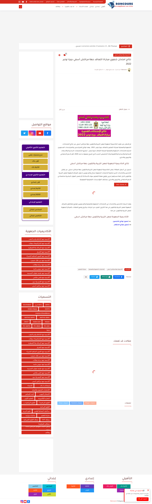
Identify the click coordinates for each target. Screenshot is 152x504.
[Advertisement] (76, 27)
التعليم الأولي (29, 398)
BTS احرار (38, 305)
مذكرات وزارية (30, 415)
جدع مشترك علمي (35, 155)
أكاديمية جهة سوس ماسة (41, 269)
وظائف (57, 7)
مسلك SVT (46, 420)
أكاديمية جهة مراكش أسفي (122, 55)
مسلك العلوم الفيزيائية (31, 420)
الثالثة (87, 486)
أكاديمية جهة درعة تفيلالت (41, 264)
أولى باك (35, 161)
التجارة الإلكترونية (44, 398)
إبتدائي (91, 7)
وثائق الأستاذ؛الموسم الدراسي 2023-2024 (37, 428)
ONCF (26, 322)
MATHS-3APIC (30, 317)
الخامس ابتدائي (35, 216)
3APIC (47, 305)
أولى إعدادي (35, 182)
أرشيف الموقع (50, 1)
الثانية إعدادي (35, 188)
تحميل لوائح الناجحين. (121, 221)
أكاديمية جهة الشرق (43, 252)
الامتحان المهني (44, 394)
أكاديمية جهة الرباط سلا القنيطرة (39, 247)
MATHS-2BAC (45, 317)
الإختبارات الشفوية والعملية (96, 269)
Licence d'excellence (42, 313)
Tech (48, 330)
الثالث (35, 490)
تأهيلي (103, 7)
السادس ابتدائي (35, 210)
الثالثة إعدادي (35, 195)
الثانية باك (35, 167)
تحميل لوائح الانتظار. (121, 225)
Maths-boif (36, 322)
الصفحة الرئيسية (98, 1)
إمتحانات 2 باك (45, 385)
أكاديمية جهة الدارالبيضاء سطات (39, 243)
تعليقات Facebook (76, 403)
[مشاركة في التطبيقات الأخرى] (86, 277)
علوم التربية (27, 411)
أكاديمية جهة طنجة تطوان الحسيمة (38, 273)
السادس (49, 486)
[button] (118, 277)
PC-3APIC (26, 326)
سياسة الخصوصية (84, 1)
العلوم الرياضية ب (29, 402)
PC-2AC (47, 326)
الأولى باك (109, 486)
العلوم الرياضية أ (44, 402)
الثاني (49, 494)
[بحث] (20, 7)
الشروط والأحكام (72, 1)
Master (47, 322)
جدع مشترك (124, 490)
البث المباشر (29, 394)
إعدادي (97, 7)
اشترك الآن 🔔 (142, 499)
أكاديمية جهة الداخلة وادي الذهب (39, 239)
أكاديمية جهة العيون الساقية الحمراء (38, 256)
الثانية (73, 486)
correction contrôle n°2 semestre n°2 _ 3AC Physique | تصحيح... (96, 46)
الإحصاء (29, 385)
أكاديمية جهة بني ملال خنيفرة (40, 260)
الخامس (35, 486)
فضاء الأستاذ (83, 7)
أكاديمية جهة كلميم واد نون (41, 282)
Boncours (113, 501)
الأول (35, 494)
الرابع (49, 490)
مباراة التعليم (82, 269)
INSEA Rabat (32, 309)
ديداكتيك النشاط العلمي (42, 411)
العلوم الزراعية (45, 407)
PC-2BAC (37, 326)
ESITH (47, 309)
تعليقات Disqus (63, 403)
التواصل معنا (61, 1)
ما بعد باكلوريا (69, 7)
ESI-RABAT (27, 305)
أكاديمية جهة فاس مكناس (41, 277)
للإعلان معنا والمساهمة (36, 1)
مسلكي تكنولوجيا (44, 424)
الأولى (87, 490)
